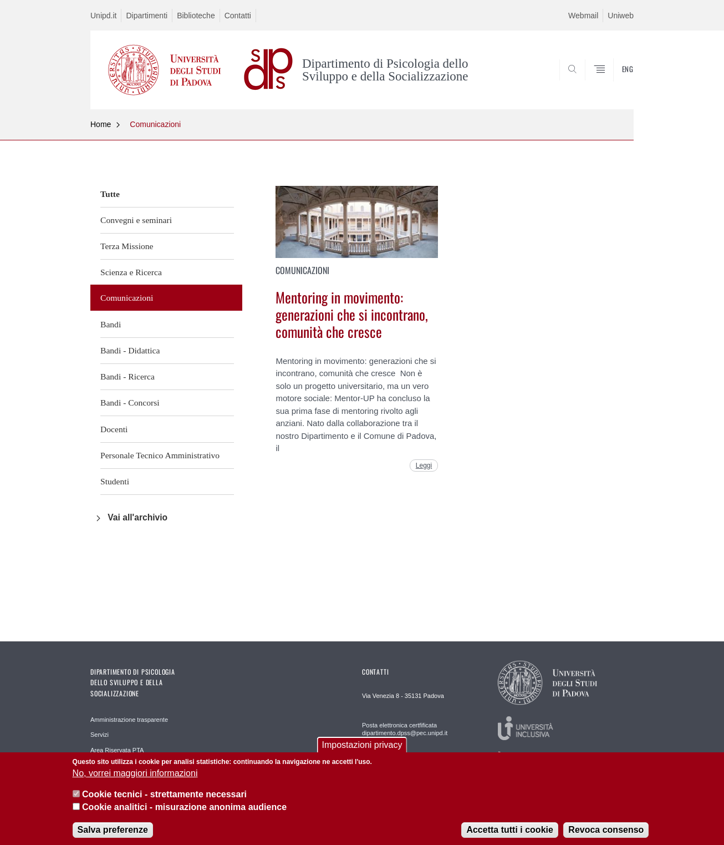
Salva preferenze (113, 836)
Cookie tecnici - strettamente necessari (164, 801)
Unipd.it (103, 15)
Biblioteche (196, 15)
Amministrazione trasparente (129, 719)
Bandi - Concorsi (130, 402)
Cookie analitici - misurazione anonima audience (184, 813)
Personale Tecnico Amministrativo (160, 455)
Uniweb (621, 15)
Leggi (424, 465)
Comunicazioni (155, 124)
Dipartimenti (146, 15)
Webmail (583, 15)
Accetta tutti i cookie (509, 836)
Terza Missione (126, 246)
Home (100, 124)
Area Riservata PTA (117, 750)
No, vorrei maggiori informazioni (135, 780)
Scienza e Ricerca (131, 272)
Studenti (114, 481)
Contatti (238, 15)
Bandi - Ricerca (127, 376)
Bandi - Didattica (130, 350)
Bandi (110, 324)
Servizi (99, 734)
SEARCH (614, 82)
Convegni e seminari (136, 220)
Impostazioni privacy (362, 751)
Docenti (114, 429)
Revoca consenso (606, 836)
